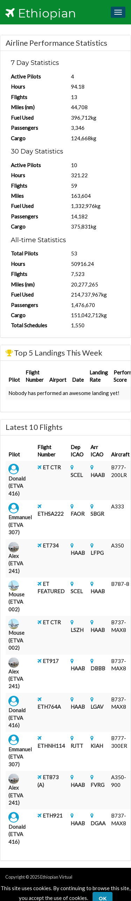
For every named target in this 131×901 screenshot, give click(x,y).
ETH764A (49, 706)
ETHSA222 (50, 514)
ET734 (51, 545)
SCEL (77, 475)
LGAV (96, 706)
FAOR (78, 514)
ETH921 (53, 815)
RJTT (77, 746)
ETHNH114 (51, 746)
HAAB (97, 475)
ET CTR (52, 467)
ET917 (51, 661)
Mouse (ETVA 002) (16, 601)
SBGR (97, 514)
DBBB (97, 668)
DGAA (97, 823)
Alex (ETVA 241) (15, 563)
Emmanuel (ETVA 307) (20, 524)
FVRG (97, 785)
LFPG (97, 553)
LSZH (77, 630)
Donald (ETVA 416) (17, 486)
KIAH (96, 746)
